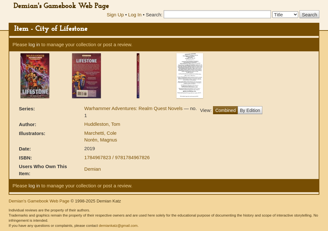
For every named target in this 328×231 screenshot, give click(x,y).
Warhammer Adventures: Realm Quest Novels (134, 108)
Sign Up (115, 14)
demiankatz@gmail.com (118, 225)
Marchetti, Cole (100, 133)
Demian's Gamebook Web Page (61, 6)
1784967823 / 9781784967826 (117, 157)
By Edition (250, 110)
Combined (225, 110)
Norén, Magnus (100, 139)
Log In (135, 14)
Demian (92, 169)
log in (34, 44)
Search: (154, 14)
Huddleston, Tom (102, 124)
